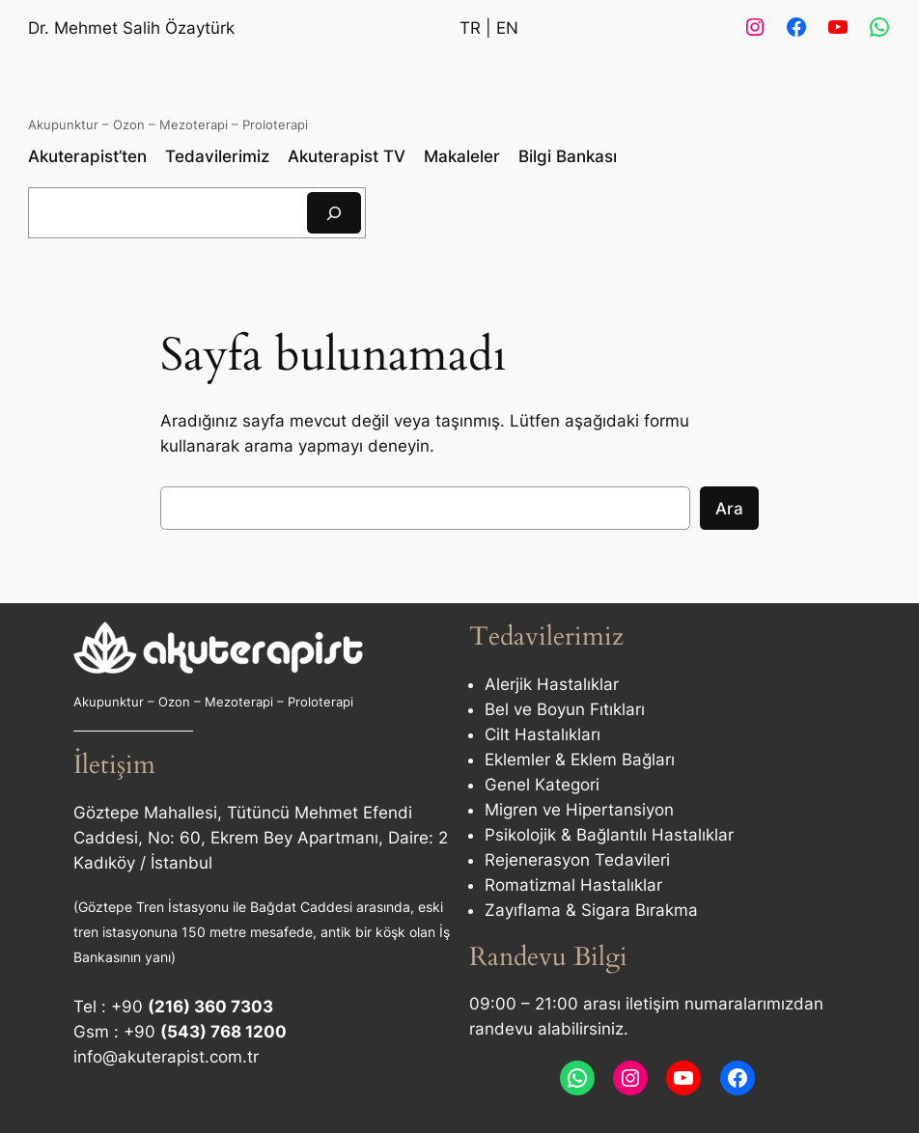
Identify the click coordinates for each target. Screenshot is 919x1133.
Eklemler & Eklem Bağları (580, 759)
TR (470, 28)
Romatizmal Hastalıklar (573, 885)
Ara (729, 508)
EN (507, 28)
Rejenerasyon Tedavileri (577, 860)
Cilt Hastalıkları (542, 734)
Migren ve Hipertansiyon (579, 809)
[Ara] (334, 213)
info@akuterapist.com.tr (166, 1056)
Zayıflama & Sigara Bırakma (591, 910)
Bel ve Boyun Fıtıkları (565, 709)
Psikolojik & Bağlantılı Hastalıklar (609, 834)
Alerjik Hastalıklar (552, 684)
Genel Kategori (542, 784)
